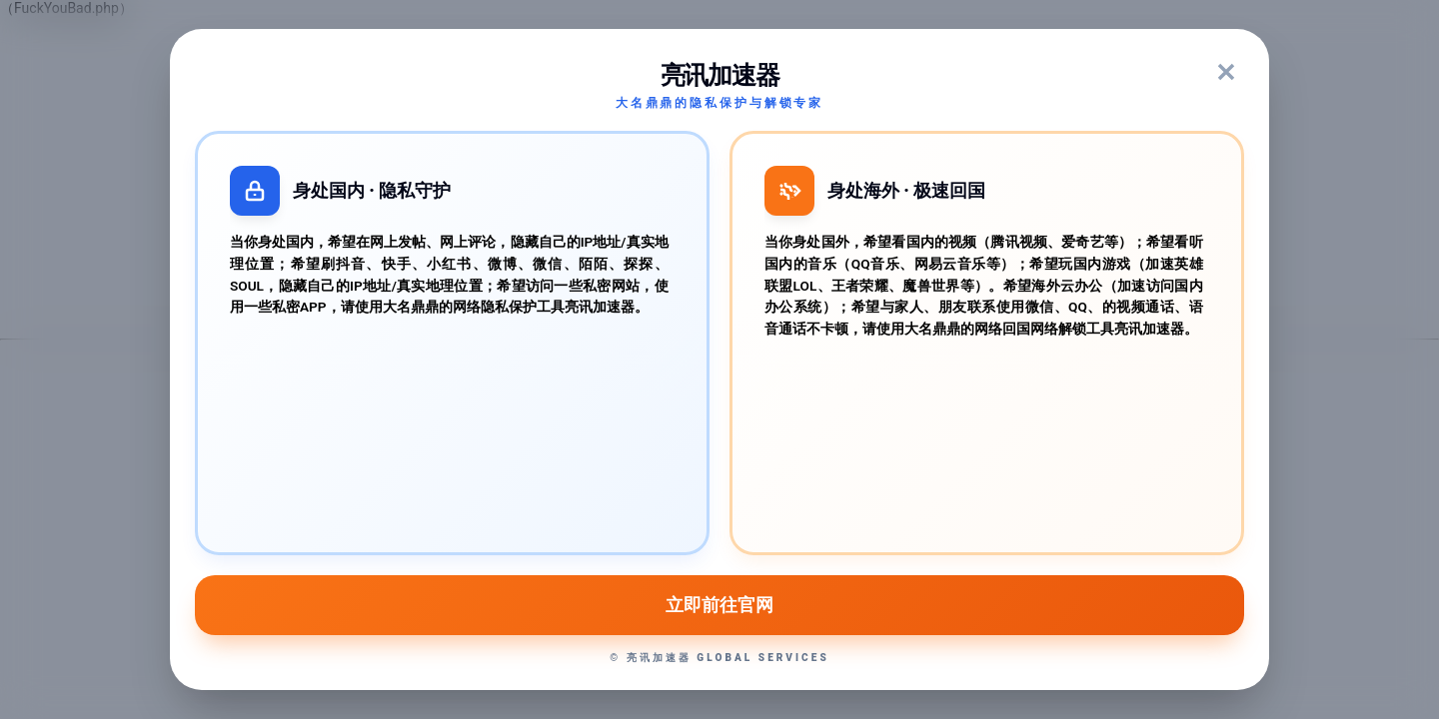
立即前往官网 (719, 605)
